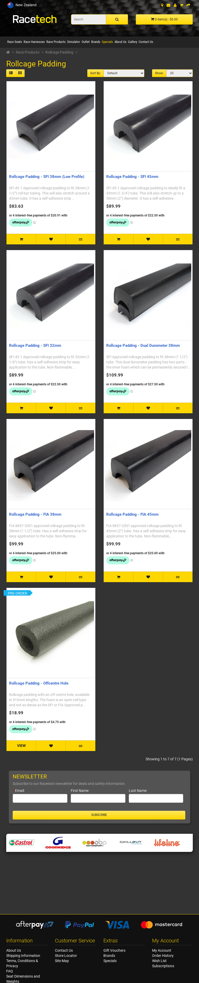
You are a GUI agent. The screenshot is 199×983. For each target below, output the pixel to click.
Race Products (56, 42)
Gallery (132, 42)
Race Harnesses (34, 42)
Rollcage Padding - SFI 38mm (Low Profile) (46, 176)
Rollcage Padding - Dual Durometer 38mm (143, 345)
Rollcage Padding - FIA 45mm (132, 514)
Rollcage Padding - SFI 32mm (35, 345)
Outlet (86, 42)
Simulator (73, 42)
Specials (107, 42)
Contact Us (146, 42)
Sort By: (95, 73)
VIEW (21, 746)
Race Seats (14, 42)
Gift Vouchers (114, 950)
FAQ (9, 971)
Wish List (159, 961)
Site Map (62, 961)
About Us (120, 42)
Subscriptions (163, 966)
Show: (159, 73)
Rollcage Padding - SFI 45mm (132, 176)
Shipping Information (23, 956)
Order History (163, 956)
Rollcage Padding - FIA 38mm (35, 514)
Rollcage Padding (59, 52)
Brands (95, 42)
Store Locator (66, 956)
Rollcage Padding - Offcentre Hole (38, 683)
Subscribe (99, 815)
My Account (161, 950)
